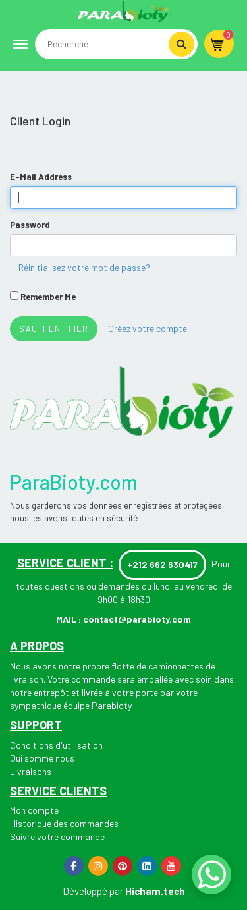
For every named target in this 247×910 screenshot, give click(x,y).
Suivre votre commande (57, 836)
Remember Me (48, 296)
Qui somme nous (42, 758)
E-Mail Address (41, 176)
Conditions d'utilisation (56, 745)
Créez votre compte (147, 328)
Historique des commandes (64, 823)
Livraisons (30, 771)
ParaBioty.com (74, 482)
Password (30, 224)
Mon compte (34, 810)
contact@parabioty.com (137, 619)
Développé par (93, 891)
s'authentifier (53, 329)
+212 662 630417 (162, 564)
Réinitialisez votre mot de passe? (84, 267)
